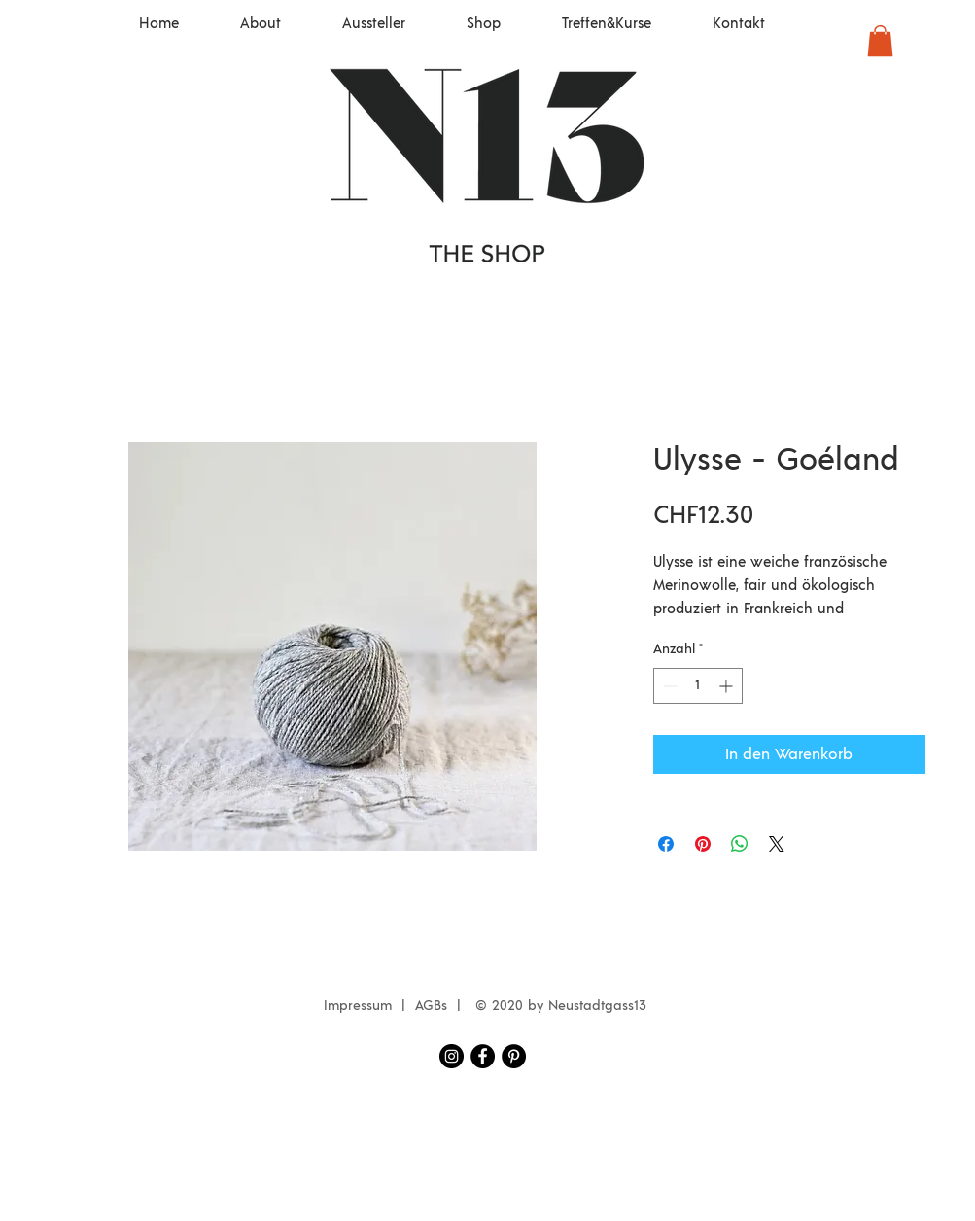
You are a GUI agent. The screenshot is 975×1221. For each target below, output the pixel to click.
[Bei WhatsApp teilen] (739, 843)
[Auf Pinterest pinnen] (702, 843)
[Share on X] (776, 843)
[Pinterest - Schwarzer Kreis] (514, 1056)
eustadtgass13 (602, 1006)
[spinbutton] (697, 686)
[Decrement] (668, 686)
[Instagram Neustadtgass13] (451, 1056)
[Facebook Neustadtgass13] (482, 1056)
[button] (880, 40)
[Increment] (727, 686)
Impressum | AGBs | (397, 1006)
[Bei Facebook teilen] (666, 843)
